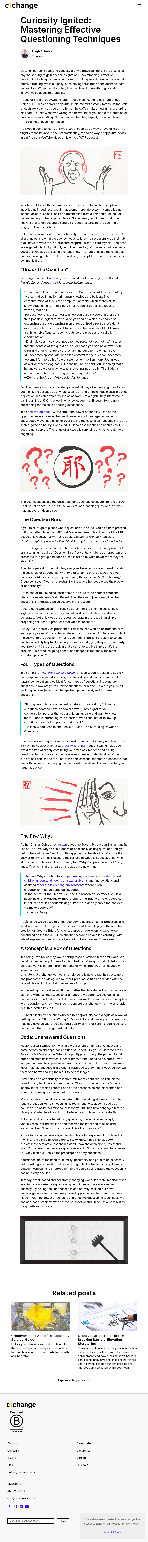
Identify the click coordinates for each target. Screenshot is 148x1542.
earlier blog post (39, 412)
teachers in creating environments (60, 885)
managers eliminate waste (91, 876)
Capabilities (83, 1450)
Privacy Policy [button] (130, 1523)
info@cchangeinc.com (21, 1498)
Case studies (84, 1443)
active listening (75, 745)
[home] (22, 5)
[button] (139, 6)
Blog (10, 1465)
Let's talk (82, 1465)
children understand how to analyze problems (56, 880)
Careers (82, 1457)
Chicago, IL (14, 1483)
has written (59, 844)
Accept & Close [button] (112, 1532)
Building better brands (21, 1472)
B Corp (11, 1457)
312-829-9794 (16, 1491)
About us (13, 1443)
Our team (13, 1450)
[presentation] (32, 1533)
